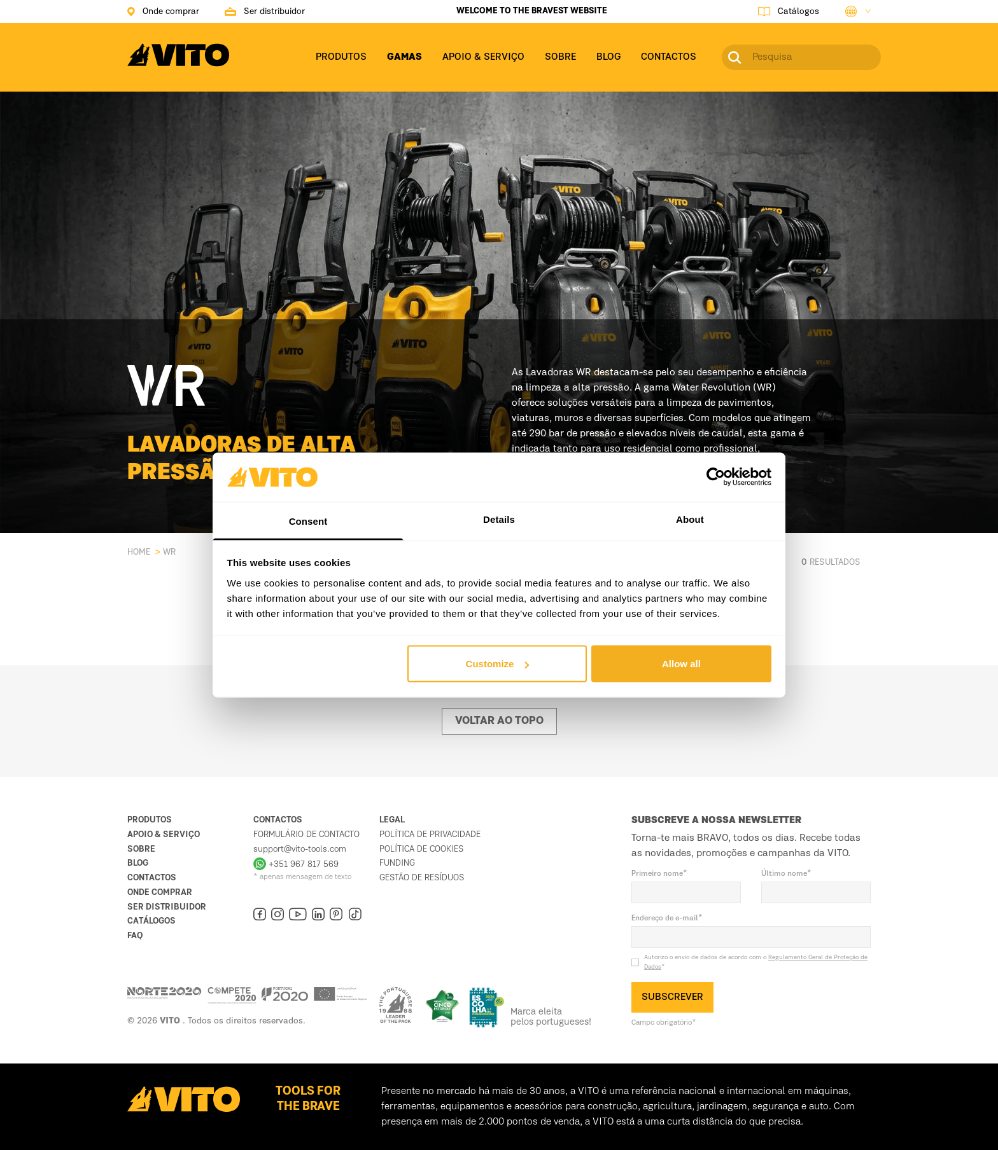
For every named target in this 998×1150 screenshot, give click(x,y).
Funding (397, 863)
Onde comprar (159, 892)
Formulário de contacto (306, 834)
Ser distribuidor (166, 907)
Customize (498, 663)
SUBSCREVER (672, 997)
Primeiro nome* (659, 874)
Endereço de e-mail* (667, 918)
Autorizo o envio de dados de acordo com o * (756, 962)
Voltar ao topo (499, 721)
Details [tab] (499, 518)
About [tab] (690, 518)
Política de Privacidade (430, 834)
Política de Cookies (421, 849)
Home (138, 552)
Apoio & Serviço (163, 834)
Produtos (149, 819)
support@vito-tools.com (299, 849)
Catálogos (151, 921)
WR (169, 552)
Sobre (141, 849)
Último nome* (786, 874)
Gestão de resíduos (421, 877)
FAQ (135, 935)
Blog (137, 863)
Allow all (681, 663)
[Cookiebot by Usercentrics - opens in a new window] (715, 477)
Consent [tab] (308, 520)
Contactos (151, 877)
